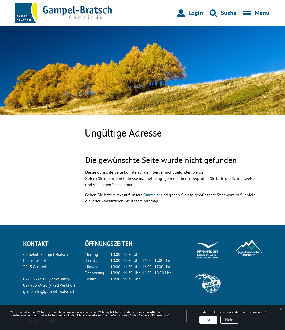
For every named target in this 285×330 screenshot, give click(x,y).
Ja (208, 319)
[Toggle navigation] (255, 13)
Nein (229, 319)
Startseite (152, 194)
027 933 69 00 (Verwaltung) (46, 279)
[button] (223, 13)
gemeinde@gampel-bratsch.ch (49, 291)
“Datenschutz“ (160, 315)
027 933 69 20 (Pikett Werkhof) (49, 285)
